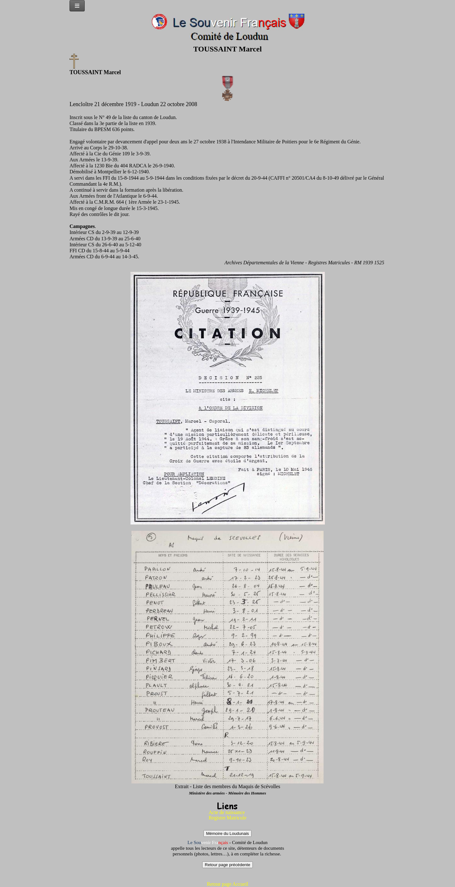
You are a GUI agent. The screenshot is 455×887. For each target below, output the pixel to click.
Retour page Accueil (227, 884)
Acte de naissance (227, 812)
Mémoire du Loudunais (227, 833)
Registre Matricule (227, 817)
